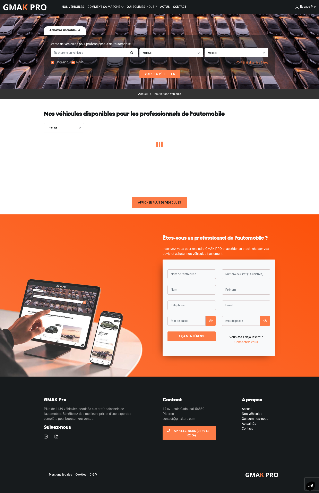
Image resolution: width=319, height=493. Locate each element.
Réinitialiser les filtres (252, 62)
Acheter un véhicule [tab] (64, 30)
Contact (179, 7)
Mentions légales (60, 474)
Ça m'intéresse (192, 336)
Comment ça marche (103, 7)
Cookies (80, 474)
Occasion (62, 62)
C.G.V (93, 474)
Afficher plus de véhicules (159, 202)
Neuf (79, 62)
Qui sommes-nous (255, 419)
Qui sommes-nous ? (142, 7)
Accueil (247, 409)
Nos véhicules (73, 7)
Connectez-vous (246, 342)
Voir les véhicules (160, 74)
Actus (165, 7)
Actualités (249, 424)
